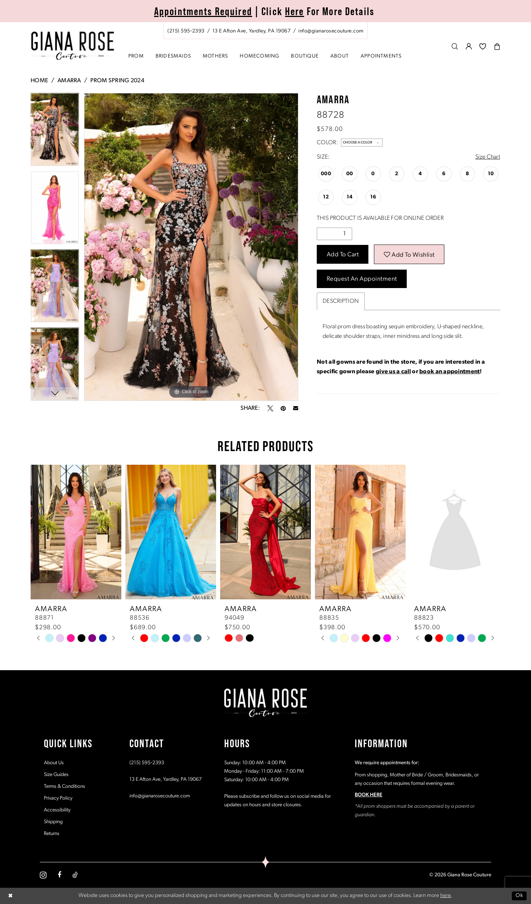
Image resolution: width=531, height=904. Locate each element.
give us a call (393, 372)
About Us (54, 763)
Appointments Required (203, 11)
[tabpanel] (55, 132)
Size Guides (56, 774)
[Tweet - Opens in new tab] (270, 408)
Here (294, 11)
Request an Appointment (362, 279)
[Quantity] (334, 234)
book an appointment (449, 372)
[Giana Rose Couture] (72, 46)
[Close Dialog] (10, 895)
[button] (469, 46)
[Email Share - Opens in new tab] (295, 408)
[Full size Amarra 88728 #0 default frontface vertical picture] (191, 247)
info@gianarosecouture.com (159, 796)
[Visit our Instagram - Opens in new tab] (43, 875)
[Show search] (455, 46)
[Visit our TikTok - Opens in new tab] (75, 875)
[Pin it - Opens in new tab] (283, 408)
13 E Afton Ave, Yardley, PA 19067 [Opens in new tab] (165, 779)
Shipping (53, 822)
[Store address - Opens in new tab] (251, 31)
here (445, 895)
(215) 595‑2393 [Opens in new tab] (146, 763)
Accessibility (57, 810)
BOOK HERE (368, 795)
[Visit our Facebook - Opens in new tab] (59, 875)
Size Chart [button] (487, 157)
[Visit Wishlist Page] (483, 46)
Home (39, 81)
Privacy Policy (58, 798)
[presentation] (76, 532)
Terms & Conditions (64, 786)
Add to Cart (343, 255)
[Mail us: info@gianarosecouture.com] (330, 31)
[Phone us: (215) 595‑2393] (186, 31)
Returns (51, 834)
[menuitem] (265, 30)
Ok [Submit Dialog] (519, 895)
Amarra (69, 81)
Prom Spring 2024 (117, 81)
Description (341, 301)
